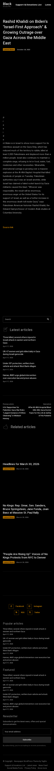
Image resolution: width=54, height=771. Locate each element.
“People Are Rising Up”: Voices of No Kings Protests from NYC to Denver (25, 556)
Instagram (38, 606)
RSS (22, 612)
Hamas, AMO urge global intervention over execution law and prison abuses (19, 377)
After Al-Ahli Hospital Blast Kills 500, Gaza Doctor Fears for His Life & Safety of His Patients (39, 411)
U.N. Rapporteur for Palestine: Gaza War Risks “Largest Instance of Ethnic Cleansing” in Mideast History (14, 413)
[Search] (48, 319)
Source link (8, 227)
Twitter (37, 612)
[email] (27, 732)
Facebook (20, 606)
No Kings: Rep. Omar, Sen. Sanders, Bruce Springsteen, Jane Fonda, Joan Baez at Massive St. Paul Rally (26, 509)
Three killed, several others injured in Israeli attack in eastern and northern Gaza (19, 340)
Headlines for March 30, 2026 (21, 464)
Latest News (9, 49)
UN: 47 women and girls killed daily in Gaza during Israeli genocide (21, 353)
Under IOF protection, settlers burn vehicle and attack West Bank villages (19, 365)
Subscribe (27, 739)
